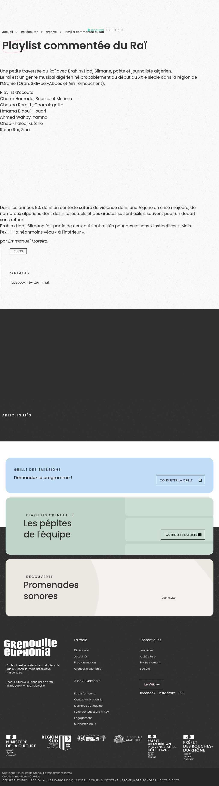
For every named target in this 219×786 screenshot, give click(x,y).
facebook (147, 693)
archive (51, 32)
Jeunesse (146, 650)
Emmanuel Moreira (27, 241)
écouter (96, 30)
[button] (18, 282)
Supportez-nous (85, 724)
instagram (166, 693)
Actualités (80, 656)
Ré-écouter (29, 32)
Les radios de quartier (67, 780)
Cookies (35, 776)
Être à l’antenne (84, 693)
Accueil (7, 32)
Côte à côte (170, 780)
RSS (181, 693)
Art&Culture (147, 656)
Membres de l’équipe (88, 706)
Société (145, 669)
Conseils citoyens (103, 780)
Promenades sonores (139, 780)
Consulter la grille (180, 480)
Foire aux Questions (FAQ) (91, 711)
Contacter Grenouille (88, 699)
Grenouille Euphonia (87, 669)
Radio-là (38, 780)
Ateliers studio (15, 780)
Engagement (83, 718)
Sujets (18, 251)
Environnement (150, 662)
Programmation (85, 662)
